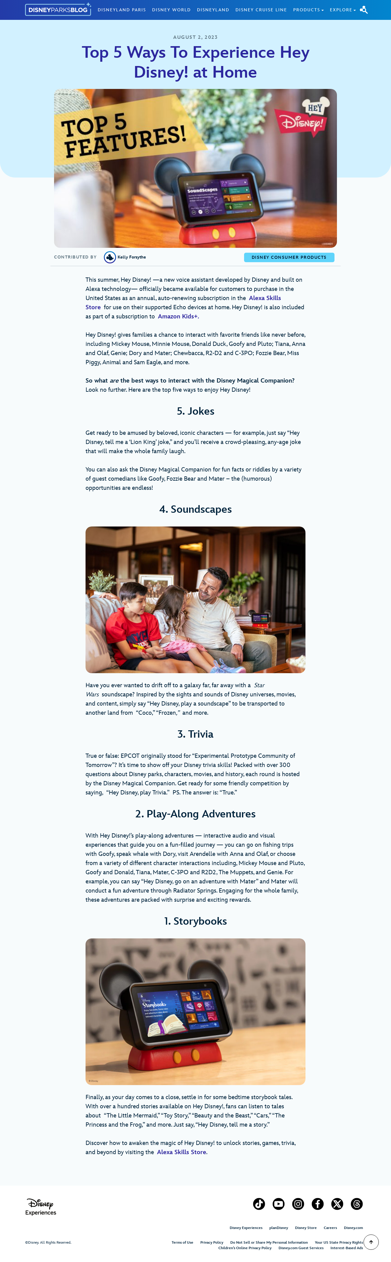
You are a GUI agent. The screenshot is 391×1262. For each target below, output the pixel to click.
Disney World (171, 10)
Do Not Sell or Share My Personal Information (269, 1242)
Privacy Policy (211, 1242)
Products (306, 10)
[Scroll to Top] (371, 1242)
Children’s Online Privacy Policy (245, 1248)
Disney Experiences (246, 1228)
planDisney (278, 1228)
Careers (330, 1228)
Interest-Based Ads (347, 1248)
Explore (341, 10)
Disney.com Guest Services (301, 1248)
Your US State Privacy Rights (339, 1242)
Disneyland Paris (122, 10)
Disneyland (213, 10)
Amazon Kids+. (180, 316)
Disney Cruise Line (261, 10)
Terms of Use (182, 1242)
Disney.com (353, 1228)
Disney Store (306, 1228)
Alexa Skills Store (181, 1152)
